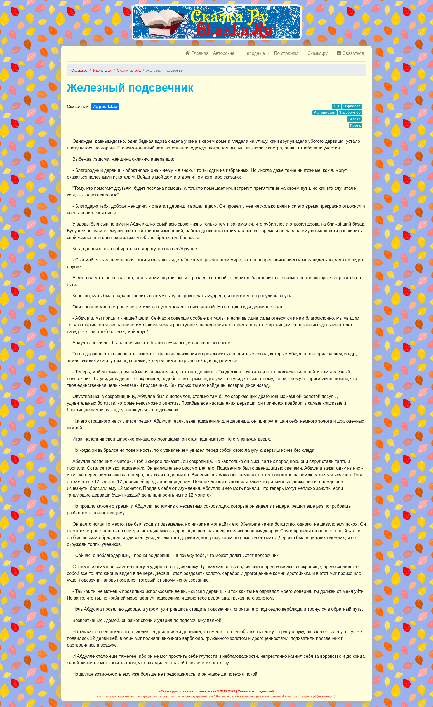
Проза (355, 125)
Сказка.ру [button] (318, 53)
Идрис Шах (105, 106)
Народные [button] (255, 53)
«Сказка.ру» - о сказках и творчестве (187, 691)
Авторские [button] (224, 53)
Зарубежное (350, 112)
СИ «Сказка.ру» (106, 696)
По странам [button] (287, 53)
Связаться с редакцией (256, 691)
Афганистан (324, 112)
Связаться (350, 53)
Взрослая (352, 106)
